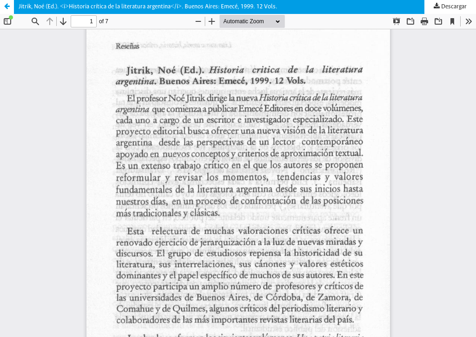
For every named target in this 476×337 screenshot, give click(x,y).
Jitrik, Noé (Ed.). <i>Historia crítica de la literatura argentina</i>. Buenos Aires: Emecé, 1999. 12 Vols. (148, 6)
